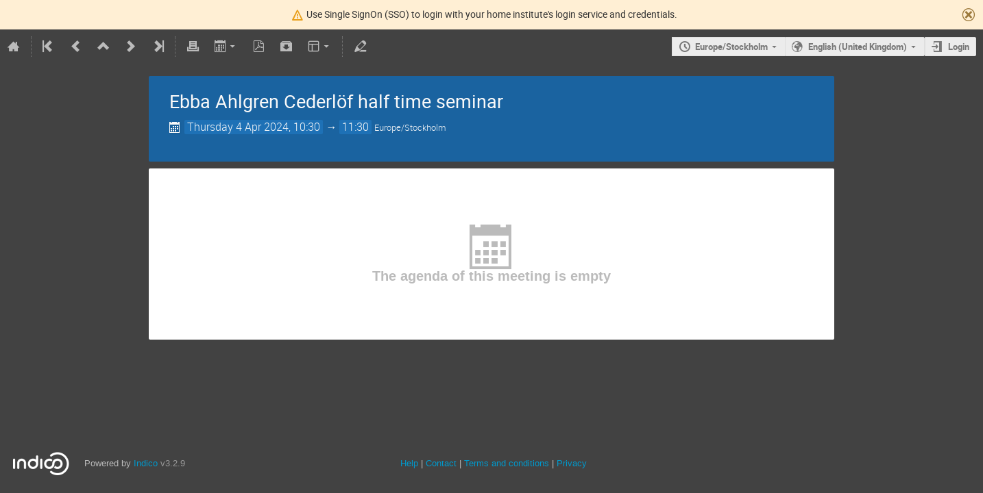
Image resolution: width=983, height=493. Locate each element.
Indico (146, 463)
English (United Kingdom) (857, 46)
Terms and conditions (506, 463)
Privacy (572, 463)
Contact (441, 463)
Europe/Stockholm (731, 46)
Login (958, 46)
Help (409, 463)
